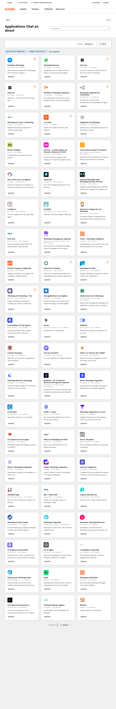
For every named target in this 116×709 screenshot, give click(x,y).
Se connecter (96, 2)
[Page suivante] (66, 625)
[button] (108, 20)
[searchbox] (80, 28)
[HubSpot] (10, 9)
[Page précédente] (50, 625)
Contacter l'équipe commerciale (41, 2)
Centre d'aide (22, 2)
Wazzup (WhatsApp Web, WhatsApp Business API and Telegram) (91, 181)
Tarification (48, 9)
